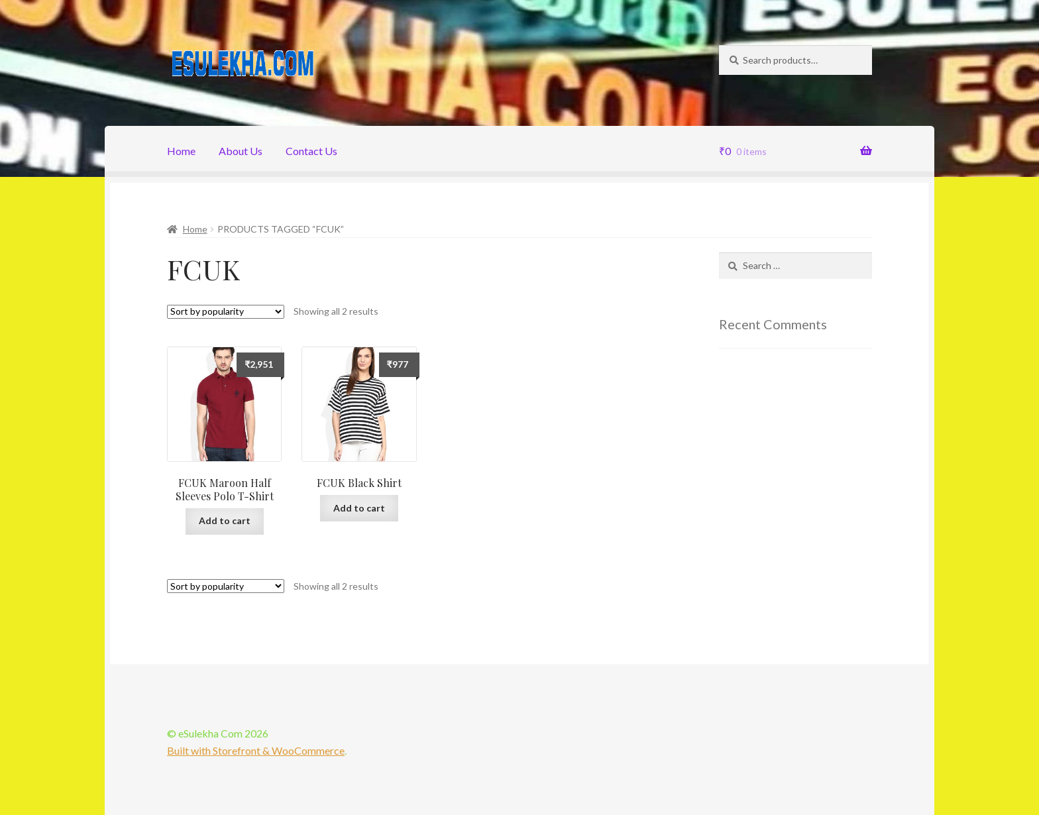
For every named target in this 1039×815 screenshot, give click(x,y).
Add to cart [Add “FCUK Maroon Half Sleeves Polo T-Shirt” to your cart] (224, 520)
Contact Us (311, 150)
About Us (240, 150)
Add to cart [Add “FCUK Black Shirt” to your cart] (359, 508)
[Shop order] (225, 312)
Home (181, 150)
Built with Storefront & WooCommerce (256, 750)
